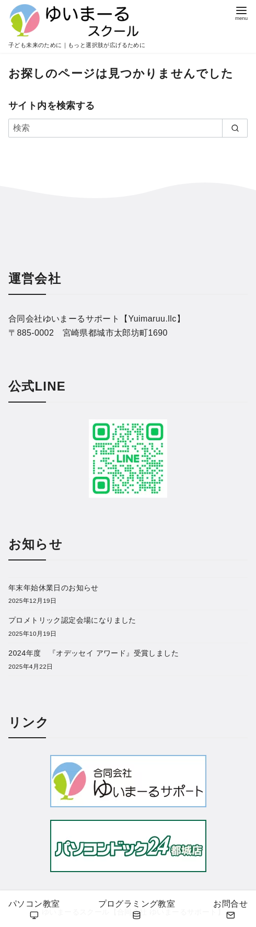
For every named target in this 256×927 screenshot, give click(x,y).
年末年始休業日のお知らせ (53, 587)
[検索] (128, 128)
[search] (235, 128)
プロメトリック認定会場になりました (72, 620)
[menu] (241, 12)
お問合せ (230, 910)
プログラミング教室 (137, 910)
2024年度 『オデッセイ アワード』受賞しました (93, 653)
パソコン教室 (34, 910)
